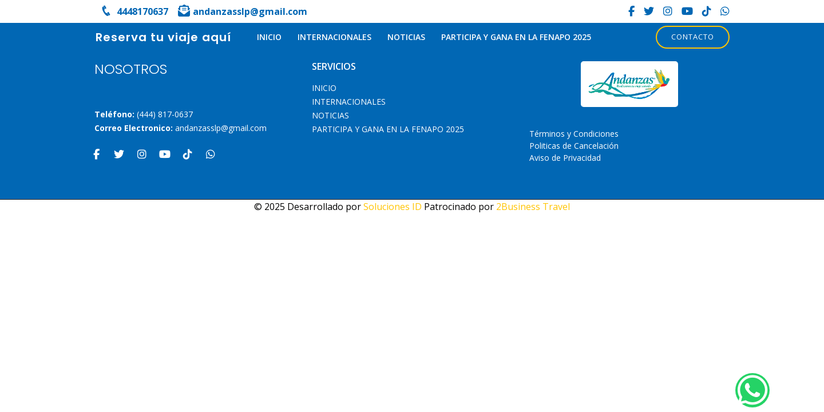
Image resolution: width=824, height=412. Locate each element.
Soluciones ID (392, 206)
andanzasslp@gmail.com (221, 127)
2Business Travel (533, 206)
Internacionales (334, 36)
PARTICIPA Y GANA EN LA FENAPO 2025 (516, 36)
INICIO (269, 36)
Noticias (406, 36)
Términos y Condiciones (574, 133)
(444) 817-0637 (165, 114)
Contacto (692, 36)
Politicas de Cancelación (574, 145)
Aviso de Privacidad (565, 157)
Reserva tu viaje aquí (163, 37)
